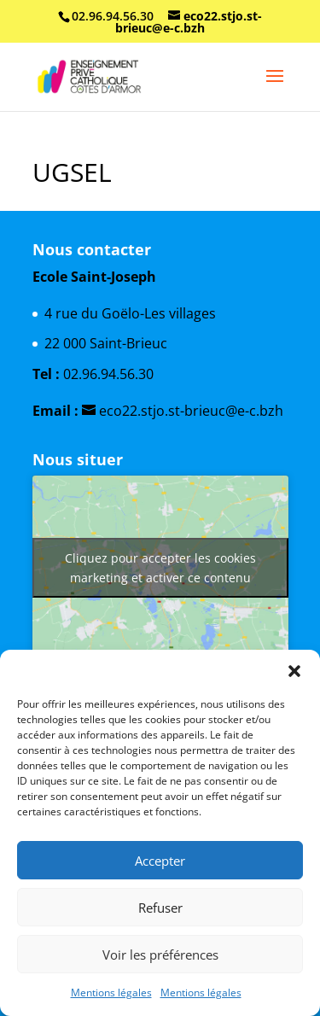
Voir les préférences (160, 954)
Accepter (160, 860)
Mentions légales (111, 992)
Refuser (160, 907)
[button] (294, 671)
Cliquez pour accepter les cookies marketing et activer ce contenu (160, 568)
